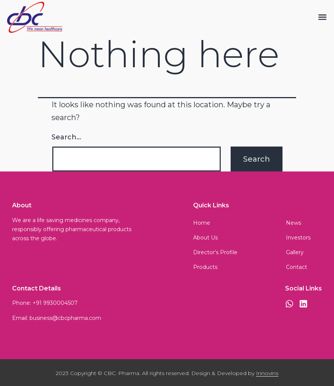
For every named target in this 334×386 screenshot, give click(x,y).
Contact (296, 267)
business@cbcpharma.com (65, 318)
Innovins (267, 373)
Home (201, 222)
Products (205, 267)
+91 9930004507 (55, 303)
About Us (205, 237)
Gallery (295, 252)
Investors (298, 237)
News (293, 222)
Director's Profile (215, 252)
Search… (66, 137)
